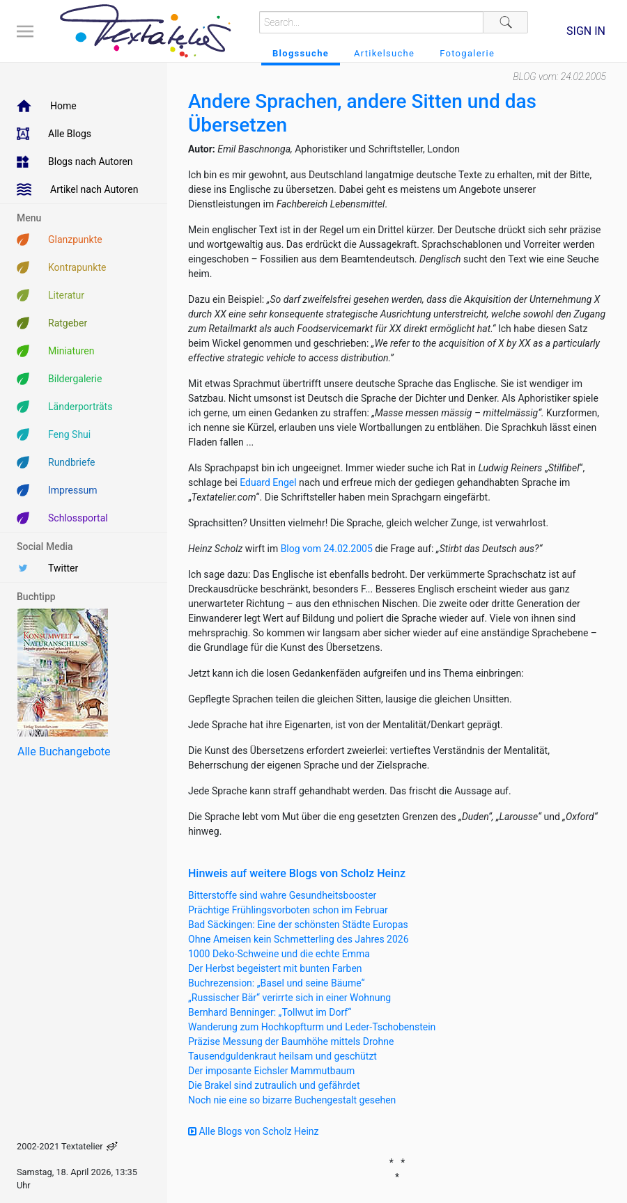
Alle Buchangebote (63, 751)
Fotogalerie (467, 53)
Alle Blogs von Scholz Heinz (253, 1131)
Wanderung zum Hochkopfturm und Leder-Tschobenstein (311, 1026)
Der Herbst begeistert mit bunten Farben (275, 968)
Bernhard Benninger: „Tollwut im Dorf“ (269, 1012)
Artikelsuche (384, 53)
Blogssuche (300, 53)
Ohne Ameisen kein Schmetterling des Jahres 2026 (298, 939)
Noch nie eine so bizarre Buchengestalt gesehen (292, 1100)
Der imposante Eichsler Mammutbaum (271, 1070)
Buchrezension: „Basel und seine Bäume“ (276, 983)
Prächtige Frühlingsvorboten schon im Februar (288, 909)
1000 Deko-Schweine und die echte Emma (279, 953)
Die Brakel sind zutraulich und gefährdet (273, 1085)
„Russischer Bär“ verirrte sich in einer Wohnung (289, 997)
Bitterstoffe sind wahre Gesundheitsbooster (282, 895)
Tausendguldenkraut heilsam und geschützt (282, 1056)
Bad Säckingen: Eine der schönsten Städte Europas (298, 924)
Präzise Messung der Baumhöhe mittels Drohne (291, 1041)
